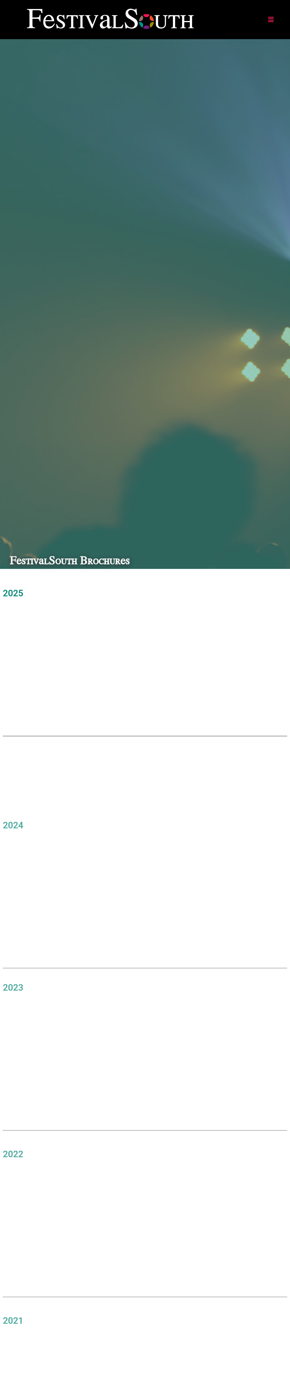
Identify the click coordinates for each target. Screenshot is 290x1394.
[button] (271, 19)
